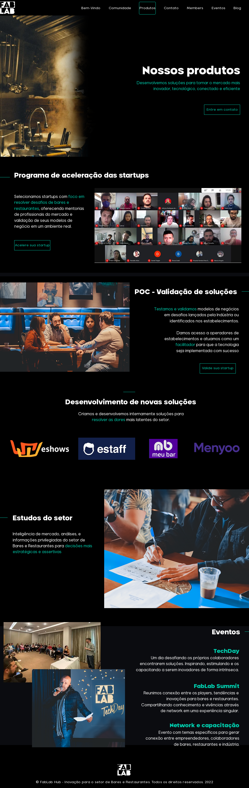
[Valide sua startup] (218, 368)
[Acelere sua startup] (32, 245)
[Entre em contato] (222, 110)
